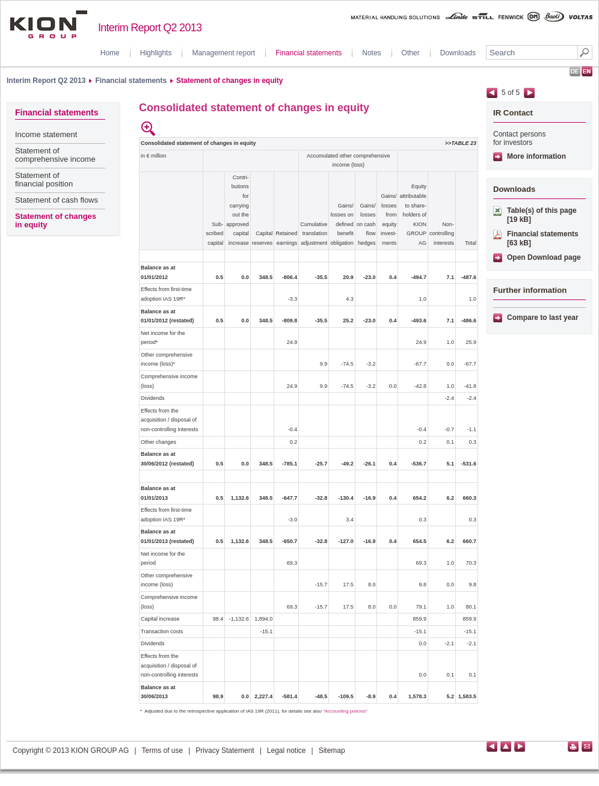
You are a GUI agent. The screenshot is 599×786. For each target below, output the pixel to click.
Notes (371, 53)
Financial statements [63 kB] (543, 238)
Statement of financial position (44, 179)
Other (411, 53)
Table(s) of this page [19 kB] (542, 215)
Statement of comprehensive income (55, 155)
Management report (223, 53)
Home (110, 53)
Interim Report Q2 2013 (46, 80)
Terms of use (162, 750)
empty (165, 128)
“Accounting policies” (345, 711)
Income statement (46, 134)
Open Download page (544, 257)
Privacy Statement (224, 750)
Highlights (156, 53)
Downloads (458, 53)
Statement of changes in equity (229, 80)
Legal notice (286, 750)
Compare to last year (543, 317)
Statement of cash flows (56, 199)
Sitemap (332, 750)
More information (536, 156)
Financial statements (308, 53)
